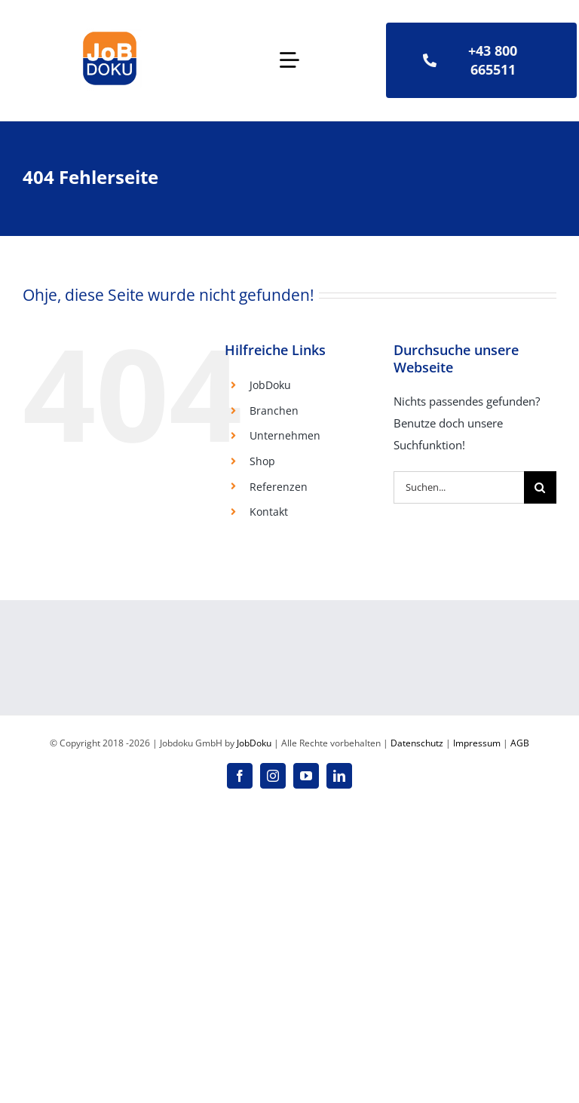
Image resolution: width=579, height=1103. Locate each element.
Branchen (274, 410)
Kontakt (269, 511)
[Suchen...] (459, 487)
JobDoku (270, 385)
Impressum (477, 743)
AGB (519, 743)
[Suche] (540, 487)
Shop (262, 461)
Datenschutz (417, 743)
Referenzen (279, 486)
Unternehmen (285, 435)
